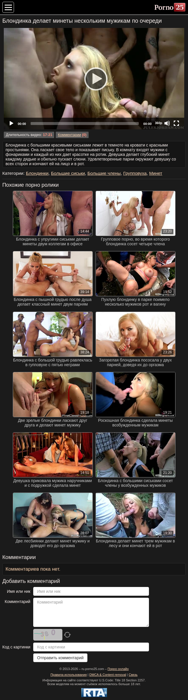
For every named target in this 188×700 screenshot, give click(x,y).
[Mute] (167, 123)
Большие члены (104, 173)
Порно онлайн (118, 669)
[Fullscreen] (176, 123)
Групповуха (135, 173)
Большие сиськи (68, 173)
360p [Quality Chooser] (158, 123)
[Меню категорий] (8, 7)
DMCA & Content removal (107, 674)
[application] (94, 78)
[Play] (94, 78)
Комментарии (69, 135)
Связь (133, 674)
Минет (155, 173)
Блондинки (37, 173)
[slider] (85, 123)
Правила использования (68, 674)
